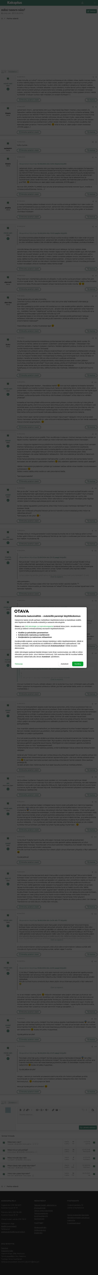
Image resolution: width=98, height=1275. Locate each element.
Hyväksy (77, 664)
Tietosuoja (19, 664)
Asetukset (64, 664)
